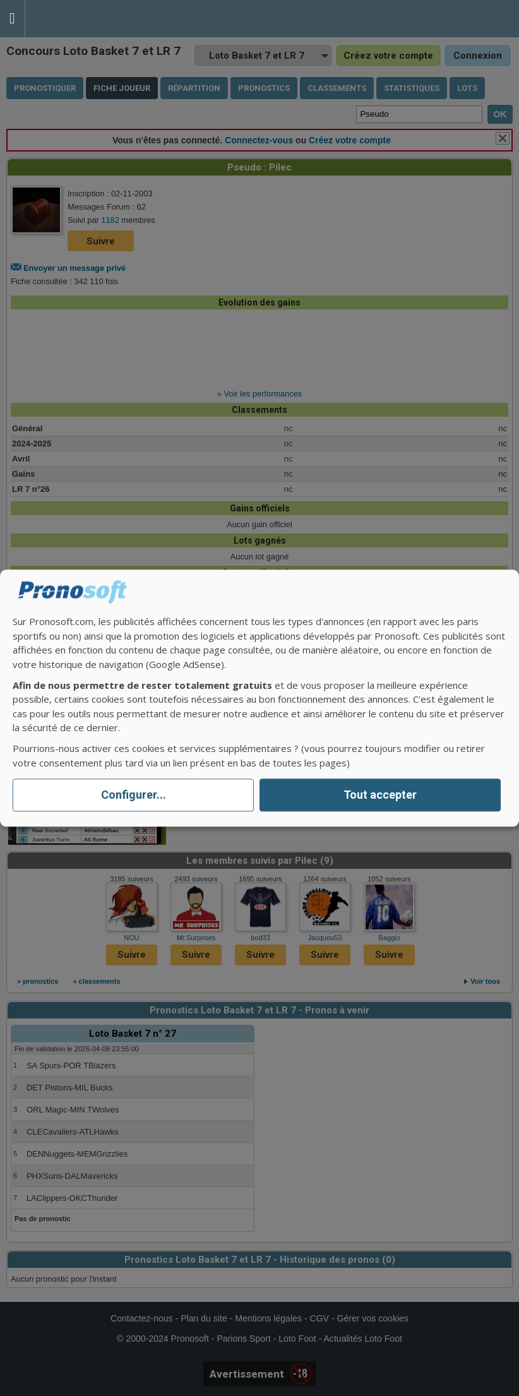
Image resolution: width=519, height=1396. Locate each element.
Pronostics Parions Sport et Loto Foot (82, 18)
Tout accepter (380, 795)
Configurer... (133, 795)
